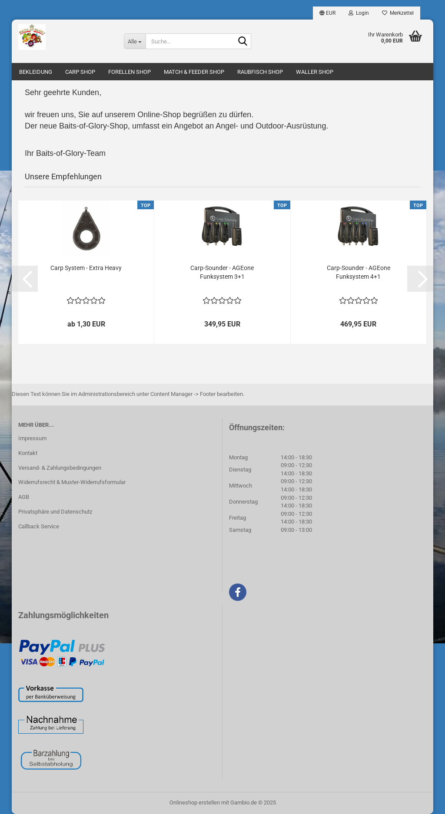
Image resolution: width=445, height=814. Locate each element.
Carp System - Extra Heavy (86, 267)
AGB (23, 497)
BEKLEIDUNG (35, 72)
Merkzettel (398, 13)
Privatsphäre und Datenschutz (55, 511)
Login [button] (359, 13)
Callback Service (38, 526)
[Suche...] (135, 41)
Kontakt (27, 453)
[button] (327, 13)
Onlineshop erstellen (194, 802)
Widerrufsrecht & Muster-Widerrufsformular (72, 482)
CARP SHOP (80, 72)
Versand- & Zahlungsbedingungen (59, 468)
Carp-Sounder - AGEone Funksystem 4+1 (358, 272)
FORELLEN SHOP (129, 72)
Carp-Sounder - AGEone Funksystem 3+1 (222, 272)
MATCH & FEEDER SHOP (194, 72)
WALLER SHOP (314, 72)
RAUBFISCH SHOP (260, 72)
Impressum (32, 438)
